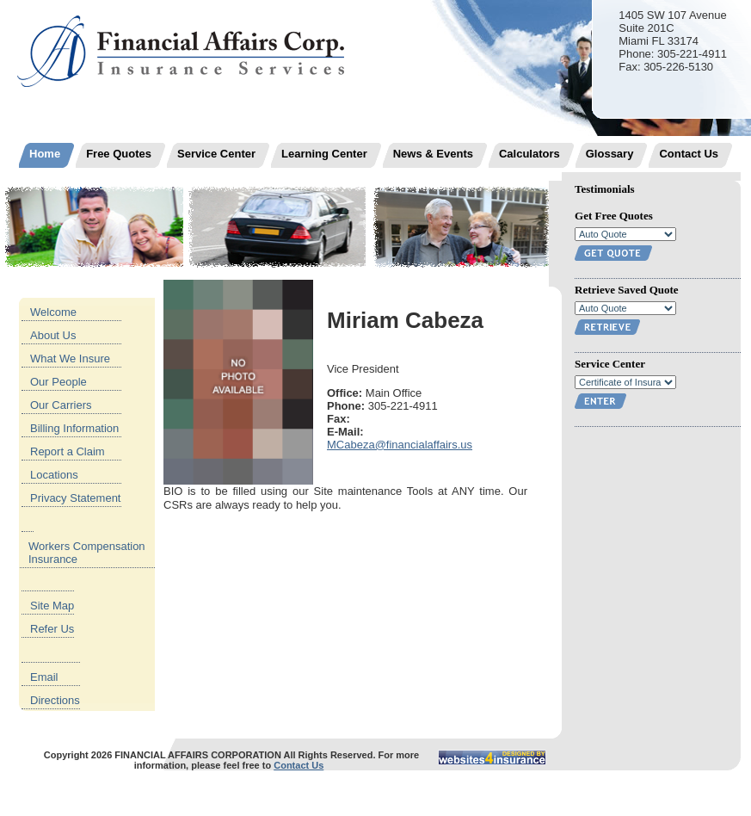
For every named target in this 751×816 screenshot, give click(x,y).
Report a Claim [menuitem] (67, 451)
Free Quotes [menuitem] (118, 153)
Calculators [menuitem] (529, 153)
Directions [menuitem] (55, 700)
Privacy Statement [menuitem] (75, 497)
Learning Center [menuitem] (324, 153)
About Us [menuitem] (53, 335)
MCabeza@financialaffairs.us (399, 444)
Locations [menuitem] (54, 474)
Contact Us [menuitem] (688, 153)
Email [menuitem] (44, 677)
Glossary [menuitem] (610, 153)
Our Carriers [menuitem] (61, 405)
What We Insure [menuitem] (70, 358)
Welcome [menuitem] (53, 312)
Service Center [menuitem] (216, 153)
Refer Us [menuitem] (52, 628)
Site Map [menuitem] (52, 605)
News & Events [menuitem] (433, 153)
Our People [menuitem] (58, 381)
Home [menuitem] (44, 153)
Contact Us (298, 765)
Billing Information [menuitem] (74, 428)
